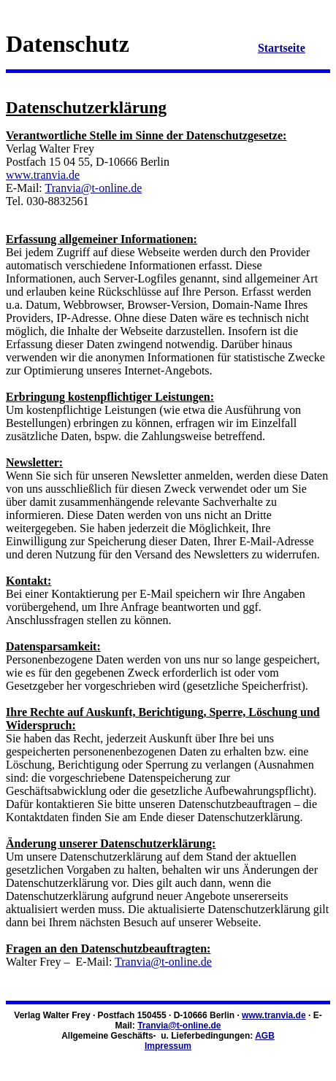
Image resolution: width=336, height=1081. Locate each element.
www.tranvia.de (43, 175)
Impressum (168, 1046)
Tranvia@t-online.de (93, 188)
